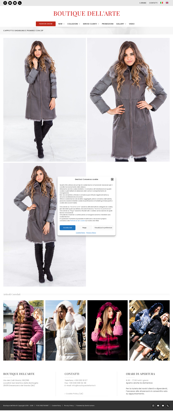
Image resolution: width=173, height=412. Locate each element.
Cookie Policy (80, 233)
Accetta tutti (67, 228)
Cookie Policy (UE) (74, 393)
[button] (112, 179)
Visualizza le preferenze (103, 228)
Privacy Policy (91, 233)
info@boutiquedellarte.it (84, 385)
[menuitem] (161, 3)
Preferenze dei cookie (77, 221)
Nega (84, 228)
